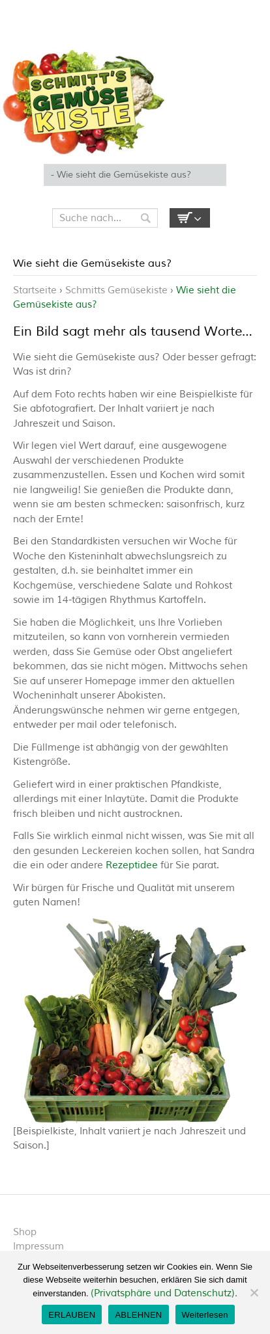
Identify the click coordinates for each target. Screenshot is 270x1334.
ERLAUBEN (71, 1315)
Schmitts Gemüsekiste (116, 290)
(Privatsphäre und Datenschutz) (163, 1293)
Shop (25, 1232)
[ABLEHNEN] (253, 1292)
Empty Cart (190, 218)
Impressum (38, 1246)
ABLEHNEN (138, 1315)
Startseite (35, 290)
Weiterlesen (205, 1315)
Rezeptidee (132, 865)
